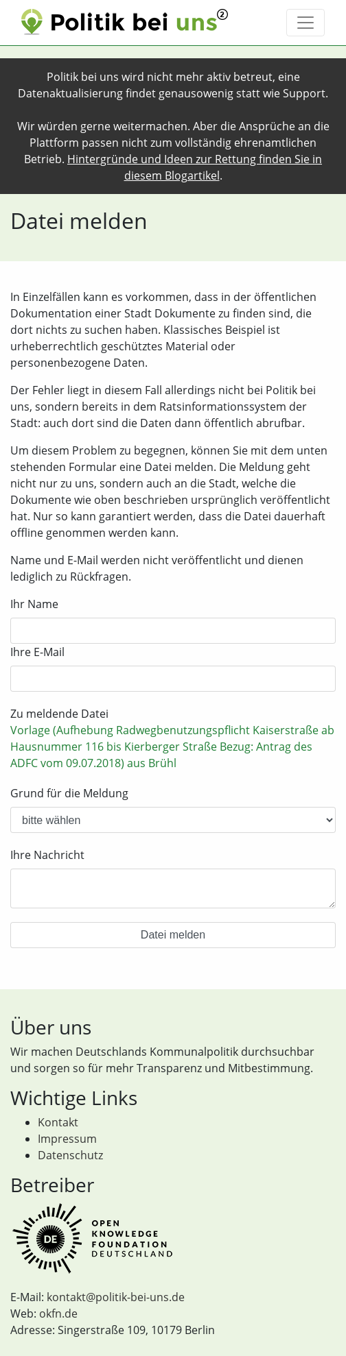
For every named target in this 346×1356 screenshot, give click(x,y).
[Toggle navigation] (305, 22)
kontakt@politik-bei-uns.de (116, 1297)
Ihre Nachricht (47, 854)
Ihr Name (34, 604)
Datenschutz (70, 1155)
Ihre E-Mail (37, 651)
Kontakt (58, 1122)
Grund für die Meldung (69, 793)
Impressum (67, 1138)
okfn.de (58, 1313)
